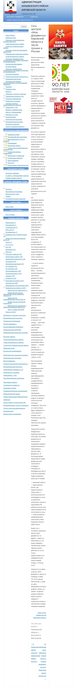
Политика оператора (12, 124)
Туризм (8, 196)
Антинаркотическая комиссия (15, 199)
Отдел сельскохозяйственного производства (15, 148)
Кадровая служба (13, 134)
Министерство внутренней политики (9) (14, 302)
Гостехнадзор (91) (12, 269)
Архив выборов (11, 117)
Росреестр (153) (11, 278)
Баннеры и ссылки (12, 115)
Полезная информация (13, 99)
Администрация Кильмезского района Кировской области (35, 6)
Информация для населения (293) (17, 285)
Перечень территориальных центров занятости (13, 41)
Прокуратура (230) (12, 283)
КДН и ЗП (11, 163)
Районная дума (11, 38)
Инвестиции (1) (11, 223)
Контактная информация (14, 64)
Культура (9, 189)
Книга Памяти (10, 35)
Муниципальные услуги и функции (14, 140)
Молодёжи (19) (10, 249)
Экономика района (14, 146)
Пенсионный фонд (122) (14, 273)
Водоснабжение (13, 160)
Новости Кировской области (15, 127)
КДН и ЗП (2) (10, 230)
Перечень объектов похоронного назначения (15, 51)
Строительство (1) (12, 227)
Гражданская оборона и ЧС (15, 96)
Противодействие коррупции (17, 137)
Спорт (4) (9, 242)
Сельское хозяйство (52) (14, 254)
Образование (12, 143)
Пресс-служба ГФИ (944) (16, 309)
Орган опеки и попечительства (18, 165)
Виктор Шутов (36, 638)
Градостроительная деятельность (17, 77)
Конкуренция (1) (11, 225)
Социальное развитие (15, 158)
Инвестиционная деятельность (20, 20)
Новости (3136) (11, 312)
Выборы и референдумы (14, 110)
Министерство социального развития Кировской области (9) (14, 306)
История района (11, 66)
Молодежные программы (14, 192)
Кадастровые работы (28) (14, 257)
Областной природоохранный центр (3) (14, 239)
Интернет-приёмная (15, 17)
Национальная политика (14, 119)
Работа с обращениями (13, 112)
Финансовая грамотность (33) (15, 259)
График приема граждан (14, 178)
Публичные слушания (13, 101)
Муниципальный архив (13, 79)
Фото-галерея (10, 215)
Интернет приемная (12, 173)
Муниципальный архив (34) (15, 264)
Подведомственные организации (12, 152)
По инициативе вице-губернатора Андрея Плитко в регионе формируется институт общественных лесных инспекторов (43, 661)
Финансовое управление (16, 156)
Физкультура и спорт (12, 194)
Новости (34, 17)
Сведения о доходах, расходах (16, 94)
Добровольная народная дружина (17, 54)
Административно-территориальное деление (12, 104)
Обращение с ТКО (12, 107)
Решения (9, 87)
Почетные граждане (12, 74)
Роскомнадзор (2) (11, 232)
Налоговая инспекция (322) (15, 281)
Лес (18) (8, 247)
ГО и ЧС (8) (9, 245)
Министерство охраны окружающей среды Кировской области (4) (13, 294)
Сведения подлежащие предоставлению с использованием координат (15, 83)
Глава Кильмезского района (15, 44)
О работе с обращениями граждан (17, 176)
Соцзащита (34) (11, 261)
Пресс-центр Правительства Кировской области (39, 615)
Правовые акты (11, 89)
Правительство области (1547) (16, 288)
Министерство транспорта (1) (17, 290)
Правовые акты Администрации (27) (15, 235)
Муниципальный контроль (14, 122)
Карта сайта (10, 207)
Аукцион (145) (10, 276)
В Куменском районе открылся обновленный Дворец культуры (35, 652)
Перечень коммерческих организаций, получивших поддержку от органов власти (15, 70)
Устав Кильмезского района (15, 56)
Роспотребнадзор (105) (13, 271)
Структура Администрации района (13, 47)
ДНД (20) (9, 252)
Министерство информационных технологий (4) (14, 298)
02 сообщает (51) (11, 266)
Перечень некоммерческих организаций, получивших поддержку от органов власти (15, 60)
